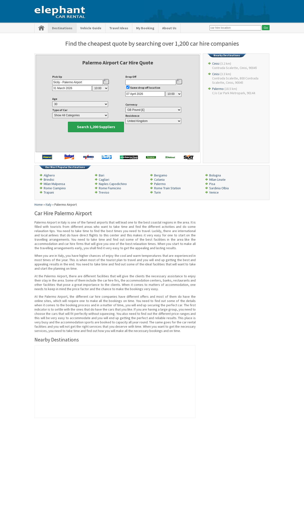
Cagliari (104, 179)
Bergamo (160, 175)
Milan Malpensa (54, 184)
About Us (169, 28)
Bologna (215, 175)
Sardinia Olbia (219, 188)
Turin (157, 192)
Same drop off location (145, 87)
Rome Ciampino (55, 188)
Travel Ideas (118, 28)
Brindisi (49, 179)
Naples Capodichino (113, 184)
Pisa (212, 184)
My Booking (145, 28)
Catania (159, 179)
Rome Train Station (167, 188)
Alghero (49, 175)
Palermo (218, 89)
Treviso (104, 192)
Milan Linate (217, 179)
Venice (214, 192)
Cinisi (215, 63)
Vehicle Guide (90, 28)
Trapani (49, 192)
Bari (101, 175)
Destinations (62, 28)
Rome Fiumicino (110, 188)
